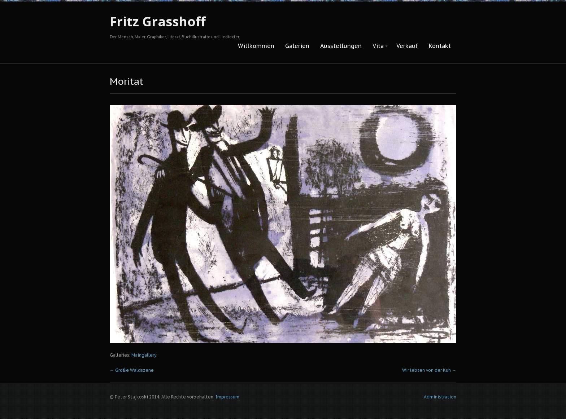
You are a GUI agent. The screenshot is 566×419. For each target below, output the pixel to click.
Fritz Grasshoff (158, 21)
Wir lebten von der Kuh (429, 370)
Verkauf (407, 45)
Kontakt (440, 45)
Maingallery (143, 355)
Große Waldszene (132, 370)
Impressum (227, 397)
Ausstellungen (341, 45)
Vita (378, 46)
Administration (440, 397)
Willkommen (256, 45)
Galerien (297, 45)
